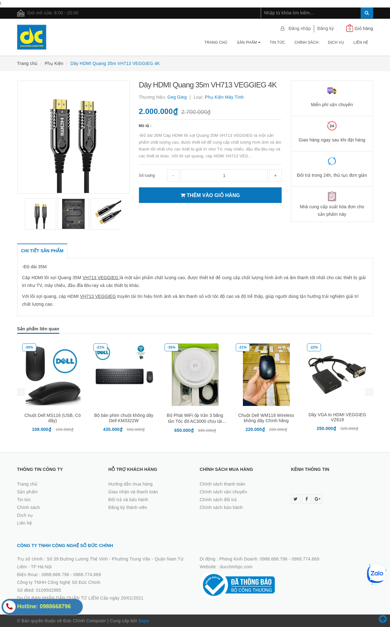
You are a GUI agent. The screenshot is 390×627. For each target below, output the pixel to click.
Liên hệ (360, 42)
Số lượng (147, 175)
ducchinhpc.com (236, 566)
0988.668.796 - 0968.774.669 (71, 574)
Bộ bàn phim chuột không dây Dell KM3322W (123, 418)
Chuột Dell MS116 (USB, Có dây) (52, 418)
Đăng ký (325, 28)
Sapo (143, 620)
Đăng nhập (300, 28)
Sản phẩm (248, 42)
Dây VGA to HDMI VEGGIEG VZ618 (337, 417)
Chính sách (306, 42)
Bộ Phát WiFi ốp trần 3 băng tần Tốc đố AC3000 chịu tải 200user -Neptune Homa (195, 421)
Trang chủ (216, 42)
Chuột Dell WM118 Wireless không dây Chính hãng (266, 418)
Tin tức (277, 42)
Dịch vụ (336, 42)
